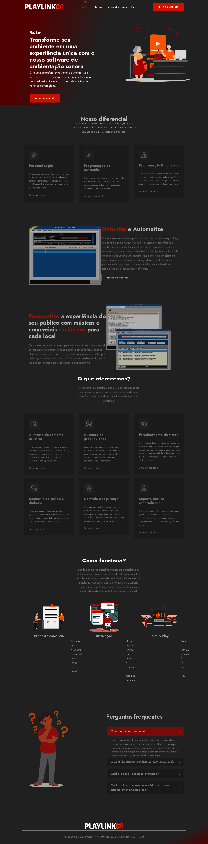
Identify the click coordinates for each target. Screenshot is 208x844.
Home (85, 7)
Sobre (98, 7)
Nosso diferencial (117, 7)
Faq (133, 7)
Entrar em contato (38, 204)
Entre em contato (168, 7)
